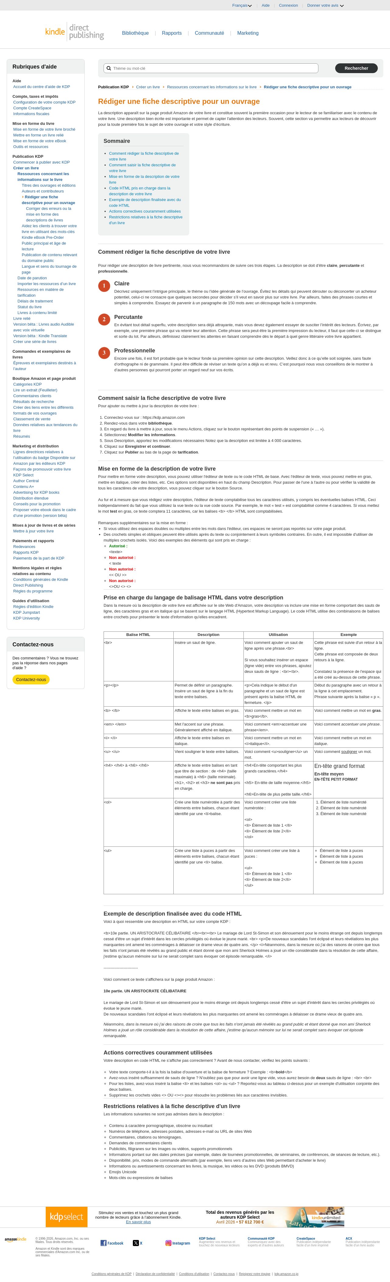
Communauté (209, 33)
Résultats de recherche (33, 401)
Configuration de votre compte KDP (44, 102)
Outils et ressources (30, 146)
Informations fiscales (31, 113)
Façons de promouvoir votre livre (42, 469)
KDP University (26, 618)
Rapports (172, 33)
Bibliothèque (135, 33)
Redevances (24, 546)
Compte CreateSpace (32, 108)
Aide (266, 5)
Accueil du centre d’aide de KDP (41, 86)
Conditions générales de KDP (112, 1274)
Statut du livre (30, 307)
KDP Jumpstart (26, 612)
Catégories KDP (27, 384)
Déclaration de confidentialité (155, 1274)
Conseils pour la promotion (37, 504)
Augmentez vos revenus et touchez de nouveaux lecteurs (219, 1242)
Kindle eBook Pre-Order (43, 237)
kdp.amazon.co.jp (286, 1274)
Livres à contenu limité (37, 312)
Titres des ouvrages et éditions (49, 185)
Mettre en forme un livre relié (38, 135)
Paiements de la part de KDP (39, 558)
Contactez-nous (31, 679)
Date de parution (32, 278)
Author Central (26, 481)
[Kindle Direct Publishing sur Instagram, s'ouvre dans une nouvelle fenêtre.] (177, 1243)
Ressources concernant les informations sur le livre (212, 87)
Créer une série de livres (35, 341)
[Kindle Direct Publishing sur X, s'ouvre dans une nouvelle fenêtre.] (144, 1243)
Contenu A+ (23, 486)
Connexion (288, 5)
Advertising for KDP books (36, 492)
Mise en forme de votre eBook (39, 141)
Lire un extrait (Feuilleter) (35, 390)
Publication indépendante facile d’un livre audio (363, 1242)
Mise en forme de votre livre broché (44, 129)
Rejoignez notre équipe (254, 1274)
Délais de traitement (35, 301)
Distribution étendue (31, 498)
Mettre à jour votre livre (33, 531)
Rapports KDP (26, 552)
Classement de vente (32, 419)
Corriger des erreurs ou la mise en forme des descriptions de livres (48, 214)
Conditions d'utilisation (194, 1274)
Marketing (248, 33)
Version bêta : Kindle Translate (40, 336)
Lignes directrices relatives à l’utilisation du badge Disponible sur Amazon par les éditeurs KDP (44, 458)
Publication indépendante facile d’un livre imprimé (313, 1242)
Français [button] (242, 5)
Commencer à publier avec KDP (41, 162)
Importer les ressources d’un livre (47, 283)
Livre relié (21, 318)
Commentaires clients (32, 396)
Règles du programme (33, 591)
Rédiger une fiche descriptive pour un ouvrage (308, 87)
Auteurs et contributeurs (43, 191)
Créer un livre (26, 168)
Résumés (21, 436)
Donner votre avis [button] (326, 5)
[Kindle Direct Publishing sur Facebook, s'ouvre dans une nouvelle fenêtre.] (112, 1243)
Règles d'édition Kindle (33, 606)
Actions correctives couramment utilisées (145, 211)
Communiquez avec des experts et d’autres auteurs (266, 1242)
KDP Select (23, 475)
